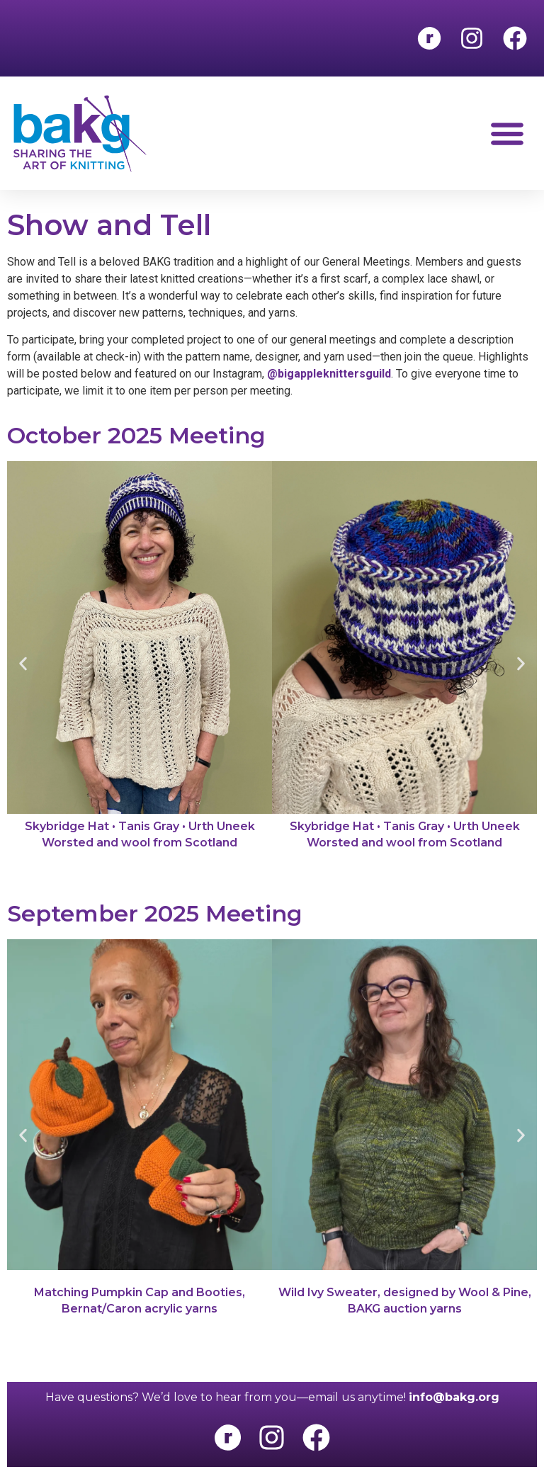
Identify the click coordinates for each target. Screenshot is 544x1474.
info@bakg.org (454, 1397)
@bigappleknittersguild (329, 373)
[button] (506, 133)
